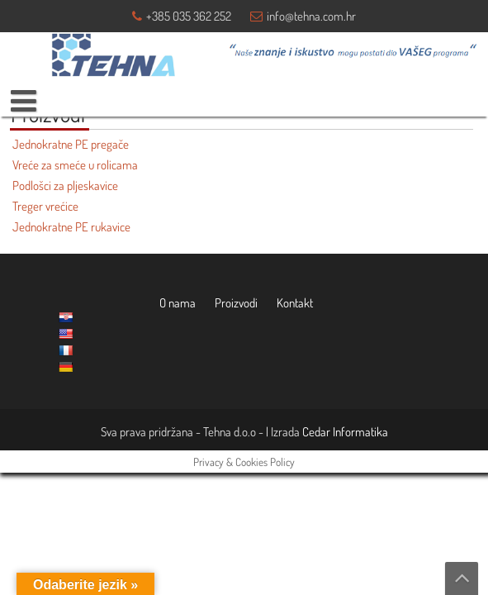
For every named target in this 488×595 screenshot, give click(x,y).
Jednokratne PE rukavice (71, 227)
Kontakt (295, 303)
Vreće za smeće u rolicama (75, 165)
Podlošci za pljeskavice (65, 185)
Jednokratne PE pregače (70, 144)
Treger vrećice (45, 206)
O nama (177, 303)
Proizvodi (236, 303)
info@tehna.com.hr (311, 16)
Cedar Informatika (345, 432)
